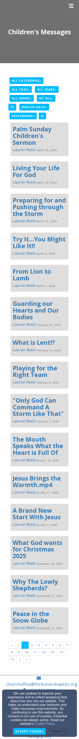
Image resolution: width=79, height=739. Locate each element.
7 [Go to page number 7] (67, 645)
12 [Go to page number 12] (44, 652)
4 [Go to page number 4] (46, 645)
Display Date (34, 107)
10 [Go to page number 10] (26, 652)
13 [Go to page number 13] (52, 652)
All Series (21, 98)
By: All (46, 98)
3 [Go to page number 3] (39, 645)
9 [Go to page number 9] (19, 652)
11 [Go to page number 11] (35, 652)
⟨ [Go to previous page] (18, 645)
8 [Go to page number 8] (12, 652)
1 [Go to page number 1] (25, 645)
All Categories (26, 81)
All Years (46, 89)
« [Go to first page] (12, 645)
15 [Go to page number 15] (12, 659)
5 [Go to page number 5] (53, 645)
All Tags (20, 89)
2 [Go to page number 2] (32, 645)
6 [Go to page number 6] (60, 645)
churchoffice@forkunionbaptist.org (41, 684)
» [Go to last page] (26, 659)
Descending (23, 116)
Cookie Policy (45, 724)
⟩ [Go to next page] (20, 659)
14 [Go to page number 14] (61, 652)
